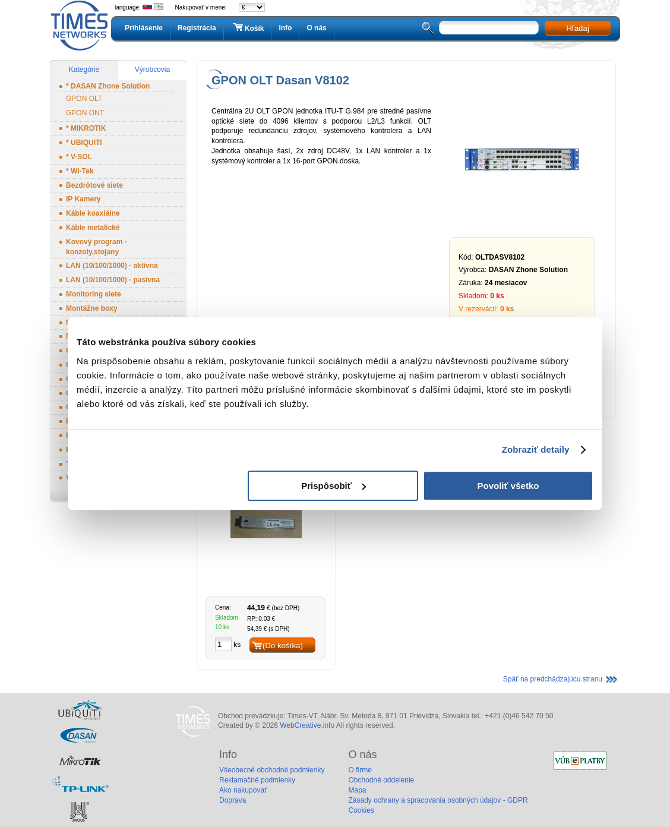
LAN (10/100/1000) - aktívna (112, 265)
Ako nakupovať (243, 790)
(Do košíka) (283, 645)
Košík (247, 28)
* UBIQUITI (84, 142)
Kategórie (84, 69)
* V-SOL (79, 157)
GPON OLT (84, 98)
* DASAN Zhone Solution (108, 86)
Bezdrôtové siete (94, 185)
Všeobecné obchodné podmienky (271, 770)
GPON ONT (85, 113)
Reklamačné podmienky (257, 780)
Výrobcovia (152, 69)
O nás (316, 28)
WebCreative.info (307, 725)
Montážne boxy (92, 308)
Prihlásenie (144, 28)
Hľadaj (577, 28)
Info (285, 28)
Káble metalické (93, 227)
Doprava (232, 800)
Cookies (361, 810)
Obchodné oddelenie (381, 780)
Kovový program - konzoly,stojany (96, 247)
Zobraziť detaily (536, 449)
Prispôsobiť (333, 486)
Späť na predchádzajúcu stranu (552, 679)
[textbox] (489, 27)
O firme (359, 770)
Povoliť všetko (508, 486)
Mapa (357, 790)
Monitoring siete (93, 294)
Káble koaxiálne (93, 213)
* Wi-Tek (79, 171)
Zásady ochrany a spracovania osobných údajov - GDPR (437, 800)
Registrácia (197, 28)
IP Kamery (83, 199)
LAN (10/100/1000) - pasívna (113, 280)
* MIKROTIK (86, 128)
